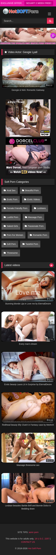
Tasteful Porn (32, 244)
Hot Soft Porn (34, 548)
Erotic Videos (33, 199)
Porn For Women (15, 235)
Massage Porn (35, 217)
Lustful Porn (12, 217)
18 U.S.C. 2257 (42, 538)
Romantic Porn (40, 235)
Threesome (12, 253)
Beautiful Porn (32, 190)
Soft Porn (11, 244)
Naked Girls (12, 226)
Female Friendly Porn (17, 208)
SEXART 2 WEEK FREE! (38, 3)
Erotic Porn (12, 199)
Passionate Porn (36, 226)
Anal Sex (11, 190)
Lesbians (41, 208)
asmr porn (34, 532)
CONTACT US (28, 542)
